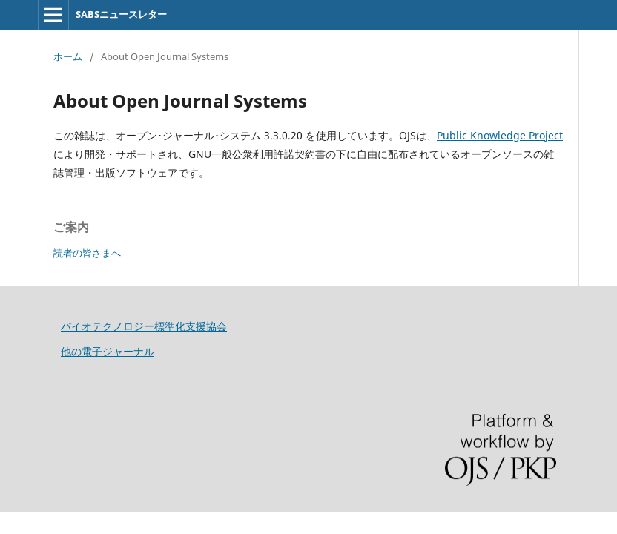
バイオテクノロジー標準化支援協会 (144, 326)
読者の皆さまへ (87, 253)
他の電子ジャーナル (107, 351)
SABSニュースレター (121, 14)
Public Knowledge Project (500, 135)
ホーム (67, 56)
